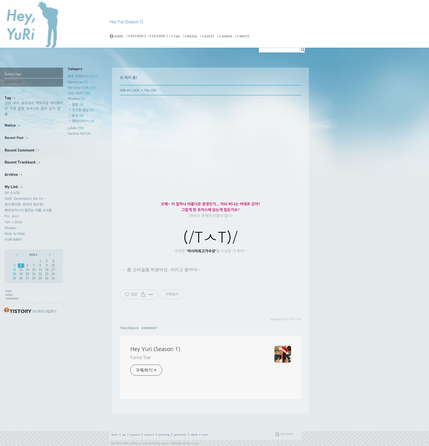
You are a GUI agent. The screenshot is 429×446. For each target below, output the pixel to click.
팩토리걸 (42, 103)
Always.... (12, 228)
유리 (16, 103)
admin (194, 434)
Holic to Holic (15, 233)
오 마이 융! (128, 78)
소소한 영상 (83, 110)
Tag (176, 36)
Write (243, 36)
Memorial (78, 82)
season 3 (149, 434)
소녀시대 (32, 108)
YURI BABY (13, 239)
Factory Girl (79, 133)
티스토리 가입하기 (44, 311)
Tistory (195, 443)
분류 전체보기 (82, 76)
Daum (165, 443)
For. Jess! (12, 216)
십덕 (52, 108)
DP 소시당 (12, 193)
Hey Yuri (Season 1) (126, 22)
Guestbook (208, 36)
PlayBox (76, 99)
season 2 (135, 434)
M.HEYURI (119, 443)
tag (124, 434)
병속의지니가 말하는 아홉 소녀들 (28, 210)
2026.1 (33, 254)
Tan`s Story (13, 222)
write (205, 434)
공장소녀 (27, 103)
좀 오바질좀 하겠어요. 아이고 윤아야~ (163, 269)
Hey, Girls (79, 93)
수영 (13, 108)
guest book (180, 434)
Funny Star (140, 357)
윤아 (44, 108)
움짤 (21, 108)
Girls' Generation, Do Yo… (25, 198)
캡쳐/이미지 (83, 121)
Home (118, 36)
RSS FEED (287, 434)
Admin (226, 36)
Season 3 (158, 36)
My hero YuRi (82, 87)
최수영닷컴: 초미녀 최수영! (24, 204)
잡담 (8, 103)
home (115, 434)
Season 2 (137, 36)
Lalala (76, 128)
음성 (78, 115)
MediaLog (191, 36)
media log (164, 434)
